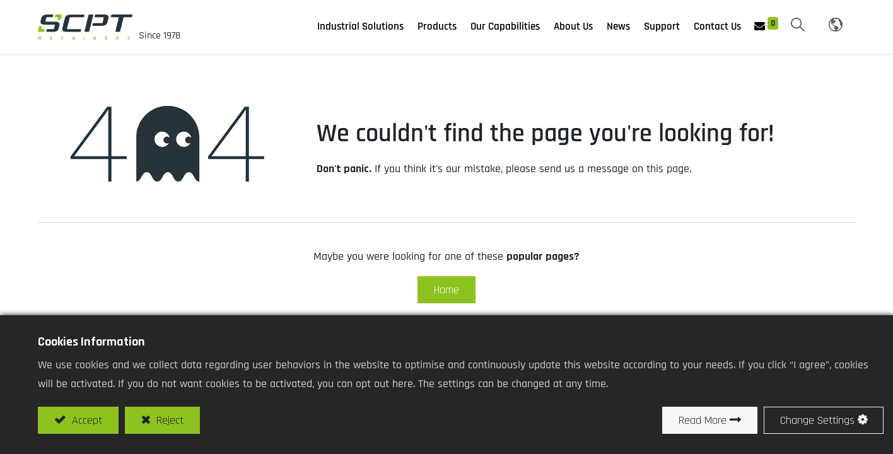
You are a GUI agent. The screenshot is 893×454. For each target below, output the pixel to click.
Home (446, 289)
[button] (798, 26)
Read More (703, 420)
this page (667, 168)
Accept (85, 420)
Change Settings (817, 420)
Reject (168, 420)
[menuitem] (618, 27)
